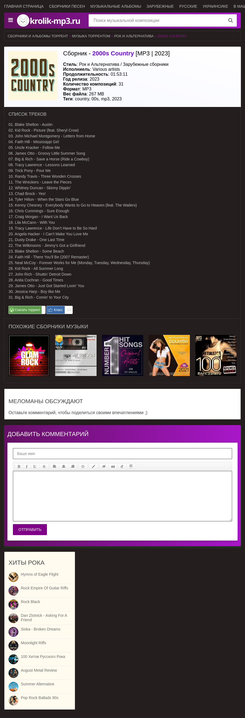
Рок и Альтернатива (134, 36)
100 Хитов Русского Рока (43, 656)
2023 (117, 99)
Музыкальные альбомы (115, 6)
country (82, 99)
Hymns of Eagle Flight (39, 574)
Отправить (29, 529)
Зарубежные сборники (145, 64)
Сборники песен (67, 6)
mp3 (105, 99)
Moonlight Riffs (33, 643)
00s (94, 99)
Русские (188, 6)
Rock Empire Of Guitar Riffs (44, 588)
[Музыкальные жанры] (10, 20)
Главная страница (24, 6)
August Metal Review (39, 670)
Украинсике (215, 6)
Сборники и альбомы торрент (38, 36)
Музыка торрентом (91, 36)
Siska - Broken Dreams (40, 629)
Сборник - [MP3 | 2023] (116, 53)
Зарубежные (160, 6)
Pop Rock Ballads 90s (39, 698)
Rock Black (30, 602)
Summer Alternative (37, 684)
